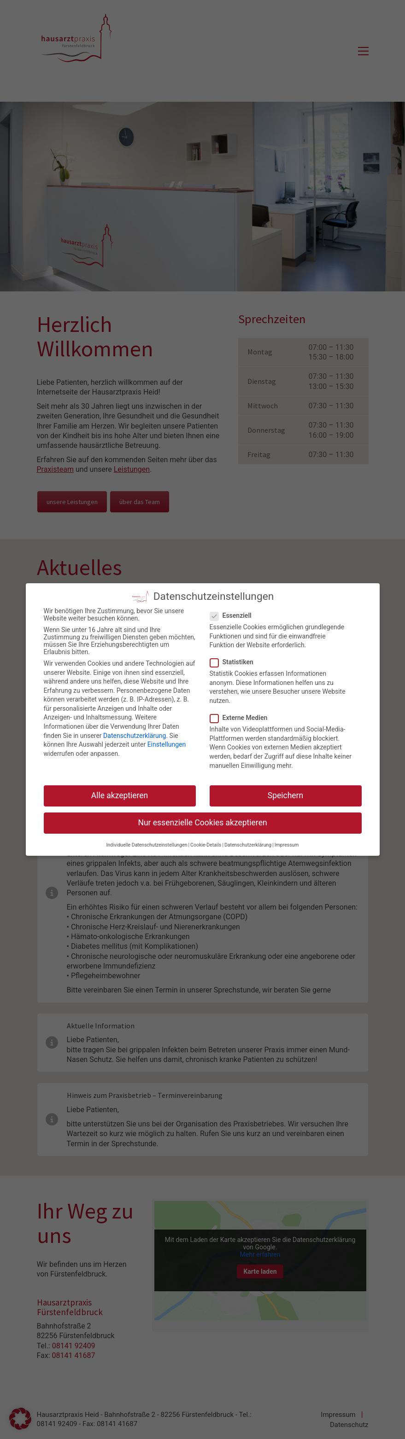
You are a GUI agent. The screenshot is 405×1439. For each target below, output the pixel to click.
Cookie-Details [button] (205, 844)
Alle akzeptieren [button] (119, 794)
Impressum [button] (287, 844)
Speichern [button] (285, 794)
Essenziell (231, 614)
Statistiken (232, 661)
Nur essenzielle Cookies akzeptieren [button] (202, 821)
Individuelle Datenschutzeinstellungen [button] (146, 844)
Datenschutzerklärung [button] (247, 844)
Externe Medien (239, 716)
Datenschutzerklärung (134, 734)
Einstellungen (166, 743)
